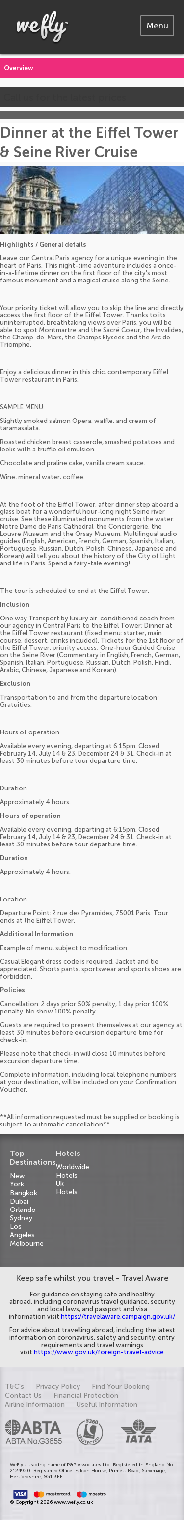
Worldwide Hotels (72, 1171)
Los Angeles (22, 1230)
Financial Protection (85, 1395)
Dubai (19, 1201)
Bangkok (23, 1193)
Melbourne (27, 1243)
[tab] (157, 25)
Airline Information (35, 1404)
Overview (18, 68)
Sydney (21, 1218)
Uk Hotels (67, 1188)
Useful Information (107, 1404)
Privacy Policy (58, 1386)
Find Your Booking (121, 1386)
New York (17, 1180)
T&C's (14, 1386)
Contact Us (23, 1395)
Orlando (23, 1210)
